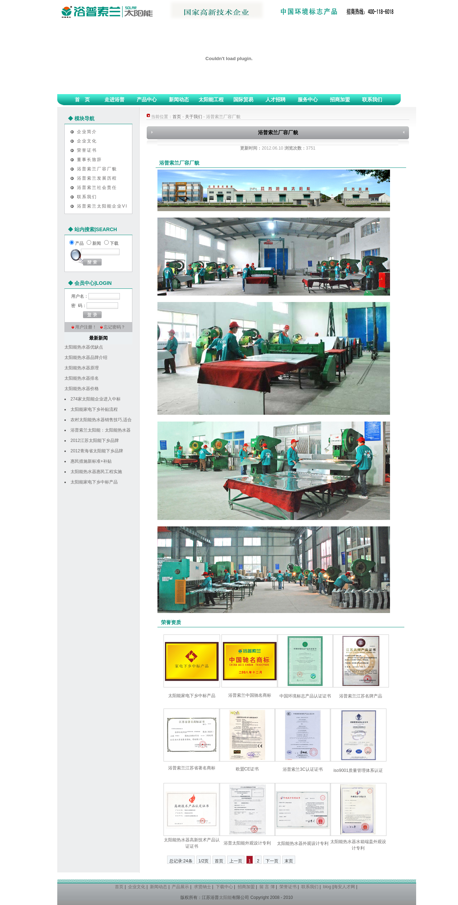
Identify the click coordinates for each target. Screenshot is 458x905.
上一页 (235, 860)
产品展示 (180, 886)
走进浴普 (114, 99)
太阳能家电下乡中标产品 (94, 482)
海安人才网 (344, 886)
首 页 (82, 99)
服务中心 (308, 99)
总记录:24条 (181, 860)
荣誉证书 (87, 150)
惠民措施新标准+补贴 (91, 461)
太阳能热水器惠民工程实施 (96, 471)
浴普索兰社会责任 (97, 187)
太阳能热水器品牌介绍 (85, 357)
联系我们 (372, 99)
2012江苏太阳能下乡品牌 (94, 440)
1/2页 (204, 860)
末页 (288, 860)
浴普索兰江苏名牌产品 (360, 696)
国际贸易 (243, 99)
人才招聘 (275, 99)
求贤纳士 (202, 886)
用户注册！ (86, 327)
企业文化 (87, 140)
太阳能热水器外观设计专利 (302, 843)
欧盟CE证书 (247, 769)
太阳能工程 (211, 99)
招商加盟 (340, 99)
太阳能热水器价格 (81, 388)
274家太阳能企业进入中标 (95, 399)
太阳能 (225, 897)
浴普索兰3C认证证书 (302, 769)
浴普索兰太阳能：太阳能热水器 (100, 430)
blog (327, 886)
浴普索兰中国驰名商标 (249, 695)
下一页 (271, 860)
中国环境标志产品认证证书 (305, 696)
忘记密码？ (114, 327)
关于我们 (193, 116)
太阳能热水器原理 (81, 367)
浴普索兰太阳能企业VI (102, 206)
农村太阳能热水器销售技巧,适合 (101, 419)
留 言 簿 (267, 886)
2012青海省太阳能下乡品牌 (96, 450)
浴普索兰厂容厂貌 (97, 168)
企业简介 (87, 131)
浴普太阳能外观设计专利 (247, 843)
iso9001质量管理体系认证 (358, 770)
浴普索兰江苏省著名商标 (191, 767)
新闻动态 (179, 99)
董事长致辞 (89, 159)
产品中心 (147, 99)
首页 (176, 116)
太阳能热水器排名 (81, 378)
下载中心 (224, 886)
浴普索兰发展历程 (97, 178)
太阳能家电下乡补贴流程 (94, 409)
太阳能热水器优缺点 (83, 347)
